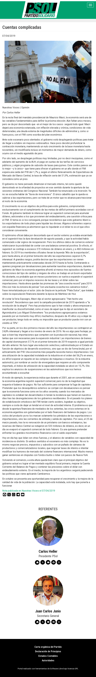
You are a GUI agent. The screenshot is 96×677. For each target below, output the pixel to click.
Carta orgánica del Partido (48, 646)
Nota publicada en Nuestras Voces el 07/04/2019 (28, 490)
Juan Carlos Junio (48, 611)
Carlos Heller (48, 551)
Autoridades (48, 660)
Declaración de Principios (48, 651)
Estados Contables (48, 656)
